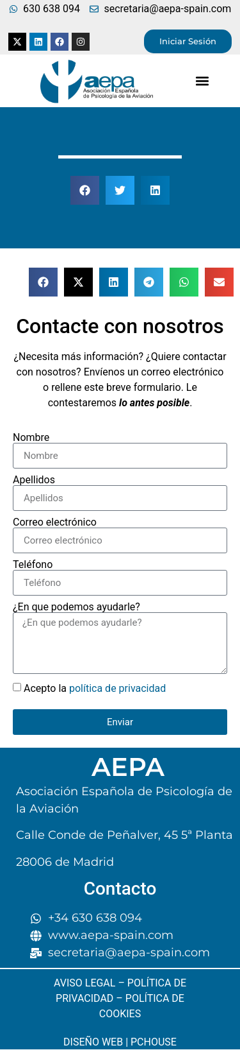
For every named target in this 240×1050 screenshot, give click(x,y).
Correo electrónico (55, 522)
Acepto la (95, 688)
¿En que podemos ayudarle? (76, 607)
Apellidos (34, 480)
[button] (202, 80)
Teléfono (32, 565)
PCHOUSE (154, 1042)
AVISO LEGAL (84, 983)
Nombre (31, 438)
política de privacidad (117, 688)
